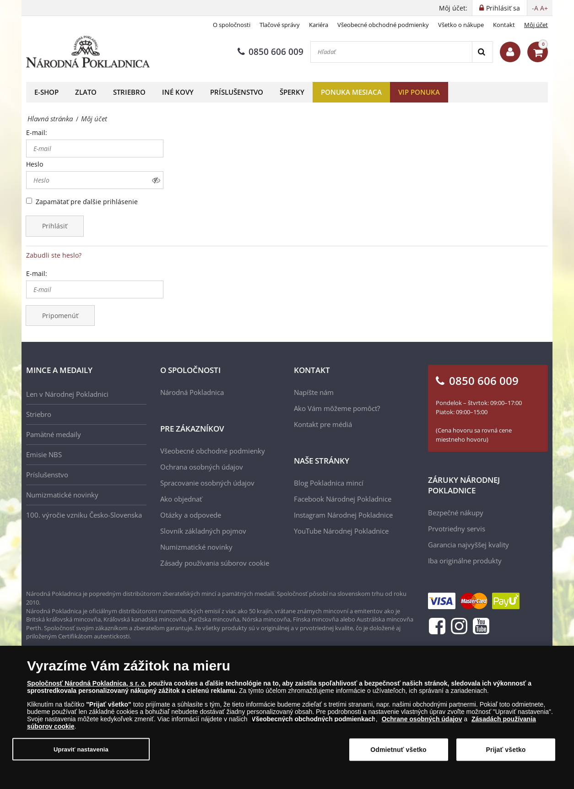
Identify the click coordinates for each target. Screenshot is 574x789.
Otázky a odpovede (190, 514)
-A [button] (535, 8)
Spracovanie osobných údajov (207, 482)
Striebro (129, 92)
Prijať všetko (505, 749)
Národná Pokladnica (192, 392)
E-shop (46, 92)
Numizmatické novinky (62, 494)
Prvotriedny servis (456, 528)
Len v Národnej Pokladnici (67, 394)
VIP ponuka (419, 92)
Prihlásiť (54, 226)
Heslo (34, 164)
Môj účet (536, 25)
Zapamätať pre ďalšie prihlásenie (87, 201)
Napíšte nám (314, 392)
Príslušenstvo (236, 92)
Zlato (86, 92)
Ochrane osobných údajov (422, 719)
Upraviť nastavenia (81, 749)
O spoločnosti (231, 25)
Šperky (292, 92)
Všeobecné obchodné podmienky (383, 25)
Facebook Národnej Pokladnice (342, 498)
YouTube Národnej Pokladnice (341, 530)
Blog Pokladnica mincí (328, 482)
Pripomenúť (60, 315)
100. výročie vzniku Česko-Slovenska (84, 514)
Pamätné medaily (53, 434)
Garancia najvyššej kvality (468, 544)
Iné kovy (178, 92)
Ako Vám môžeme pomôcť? (337, 408)
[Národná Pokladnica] (88, 52)
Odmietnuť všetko (398, 749)
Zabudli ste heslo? (53, 255)
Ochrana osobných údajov (201, 466)
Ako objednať (181, 498)
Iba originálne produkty (465, 560)
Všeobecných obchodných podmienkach (313, 719)
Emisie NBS (44, 454)
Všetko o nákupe (461, 25)
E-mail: (36, 132)
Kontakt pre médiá (323, 424)
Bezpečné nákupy (455, 512)
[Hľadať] (391, 52)
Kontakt (504, 25)
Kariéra (318, 25)
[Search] (482, 52)
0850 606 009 (270, 52)
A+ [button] (544, 8)
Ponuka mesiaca (351, 92)
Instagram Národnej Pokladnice (343, 514)
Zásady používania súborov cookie (214, 562)
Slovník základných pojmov (203, 530)
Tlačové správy (280, 25)
